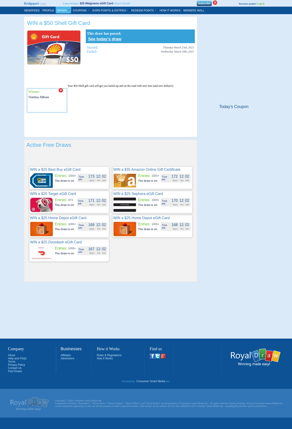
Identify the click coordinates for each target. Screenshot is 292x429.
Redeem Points (144, 10)
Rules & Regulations (109, 355)
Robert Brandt (122, 3)
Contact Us (14, 368)
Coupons (81, 10)
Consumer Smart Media (150, 381)
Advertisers (67, 358)
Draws (63, 10)
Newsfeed (32, 10)
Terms (12, 361)
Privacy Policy (16, 364)
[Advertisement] (111, 158)
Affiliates (66, 355)
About (11, 355)
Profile (48, 10)
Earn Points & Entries (110, 10)
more (43, 3)
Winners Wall (193, 10)
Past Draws (15, 371)
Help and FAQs (17, 358)
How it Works (105, 358)
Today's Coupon (234, 106)
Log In (261, 3)
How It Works (170, 10)
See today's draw (104, 39)
